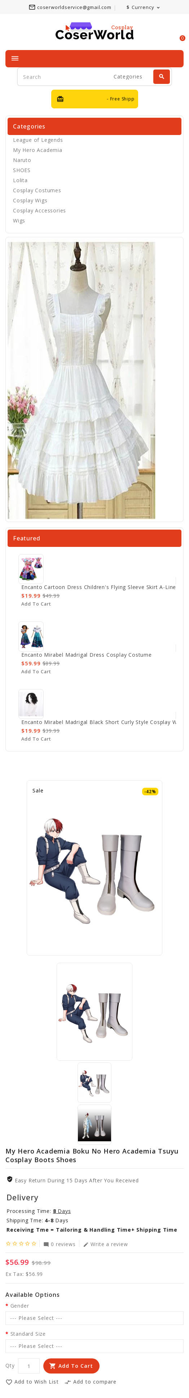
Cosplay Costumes (37, 190)
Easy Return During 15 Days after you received (77, 1180)
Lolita (20, 180)
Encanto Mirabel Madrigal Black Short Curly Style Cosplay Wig (101, 722)
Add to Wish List (32, 1382)
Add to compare (90, 1382)
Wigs (19, 220)
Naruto (22, 160)
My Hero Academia (37, 150)
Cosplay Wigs (30, 200)
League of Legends (38, 139)
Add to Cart (75, 1365)
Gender (19, 1305)
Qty (9, 1365)
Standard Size (28, 1333)
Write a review (105, 1244)
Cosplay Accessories (39, 210)
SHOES (22, 170)
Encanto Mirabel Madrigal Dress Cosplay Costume (86, 654)
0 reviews (59, 1244)
